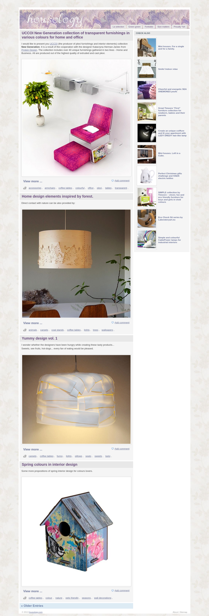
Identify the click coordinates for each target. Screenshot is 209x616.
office (91, 188)
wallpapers (107, 330)
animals (33, 330)
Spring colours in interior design (49, 464)
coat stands (58, 330)
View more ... (32, 181)
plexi (99, 188)
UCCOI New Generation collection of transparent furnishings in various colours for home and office (76, 35)
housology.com (35, 612)
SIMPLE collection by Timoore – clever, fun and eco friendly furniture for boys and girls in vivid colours (171, 197)
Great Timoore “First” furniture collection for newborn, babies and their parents (171, 111)
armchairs (50, 188)
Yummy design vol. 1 (39, 338)
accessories (35, 188)
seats (88, 456)
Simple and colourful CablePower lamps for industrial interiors (169, 239)
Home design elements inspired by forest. (57, 196)
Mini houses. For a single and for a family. (171, 47)
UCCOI (54, 43)
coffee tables (65, 188)
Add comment (122, 180)
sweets (98, 456)
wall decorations (102, 597)
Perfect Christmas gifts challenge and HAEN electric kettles (170, 175)
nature (58, 597)
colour (49, 597)
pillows (78, 456)
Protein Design (29, 50)
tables (108, 188)
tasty (107, 456)
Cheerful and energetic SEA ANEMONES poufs (172, 90)
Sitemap (183, 612)
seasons (86, 597)
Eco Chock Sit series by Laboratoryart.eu (170, 218)
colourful (80, 188)
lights (87, 330)
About (175, 612)
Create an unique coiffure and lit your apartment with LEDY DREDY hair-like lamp (172, 133)
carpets (44, 330)
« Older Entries (32, 606)
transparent (121, 188)
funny (60, 456)
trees (95, 330)
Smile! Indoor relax (168, 69)
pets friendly (72, 597)
